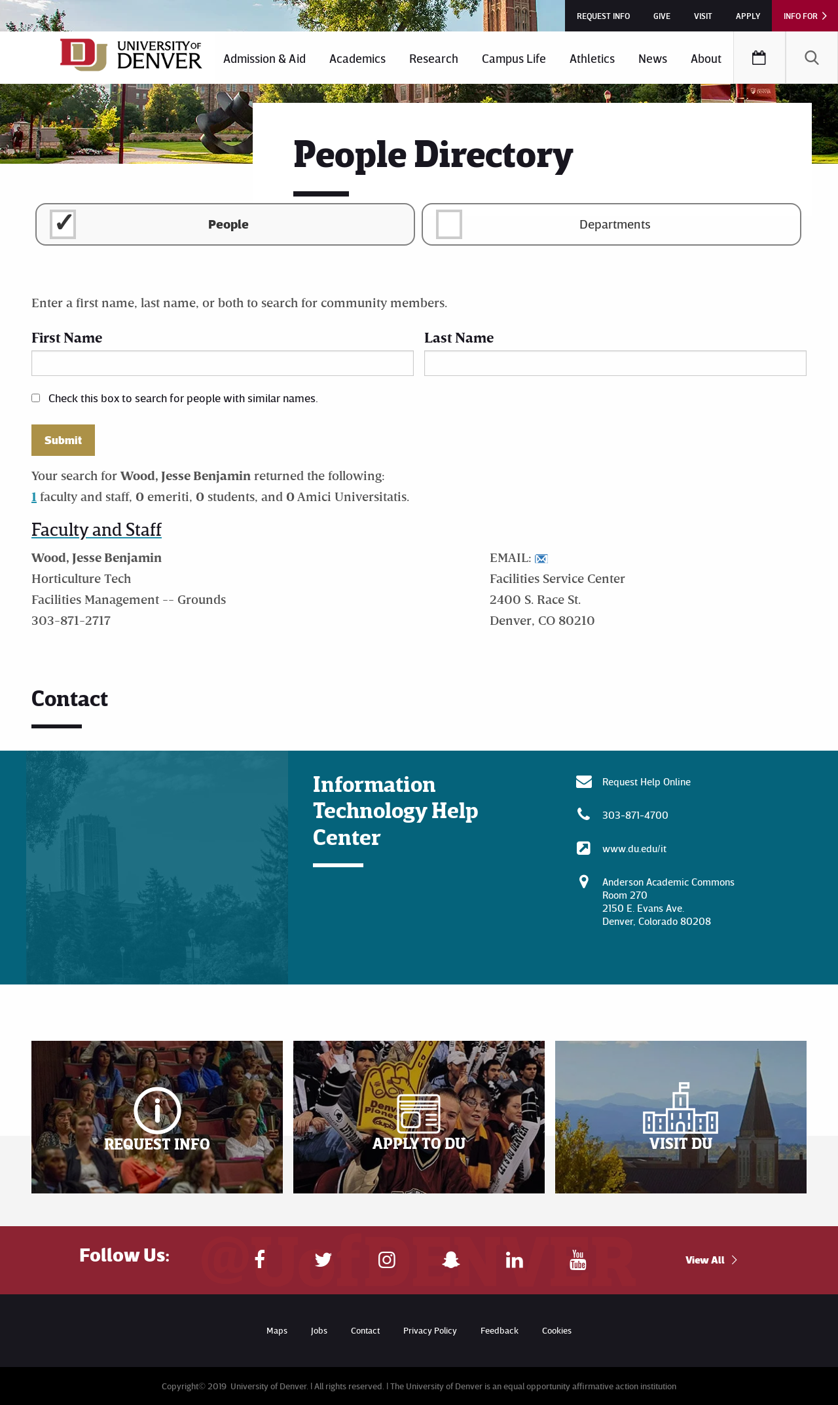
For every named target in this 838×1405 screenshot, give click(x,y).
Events (759, 57)
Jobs (319, 1330)
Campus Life (514, 58)
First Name (66, 337)
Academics (357, 58)
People (228, 223)
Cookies (557, 1330)
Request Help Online (646, 781)
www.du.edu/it (634, 848)
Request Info (603, 15)
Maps (276, 1330)
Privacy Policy (430, 1330)
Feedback (500, 1330)
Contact (365, 1330)
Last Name (459, 337)
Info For (801, 15)
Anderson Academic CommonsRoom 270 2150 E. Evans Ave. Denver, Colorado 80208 (668, 901)
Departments (615, 223)
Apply (748, 15)
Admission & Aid (264, 58)
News (652, 58)
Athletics (592, 58)
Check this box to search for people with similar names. (183, 397)
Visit (703, 15)
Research (433, 58)
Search (812, 57)
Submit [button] (63, 440)
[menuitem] (264, 57)
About (706, 58)
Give (661, 15)
